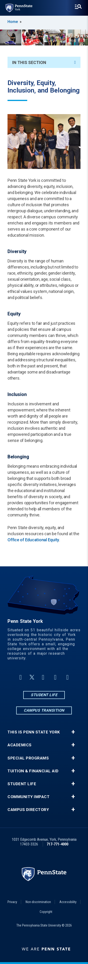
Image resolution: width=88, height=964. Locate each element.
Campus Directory (28, 809)
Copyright (46, 912)
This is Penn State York (34, 732)
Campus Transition (44, 710)
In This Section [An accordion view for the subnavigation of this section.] (44, 62)
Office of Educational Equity (33, 539)
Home (13, 21)
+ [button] (73, 732)
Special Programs (28, 758)
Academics (20, 745)
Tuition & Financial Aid (33, 771)
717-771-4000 (57, 844)
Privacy (12, 902)
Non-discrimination (38, 902)
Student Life (44, 695)
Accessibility (68, 902)
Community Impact (29, 797)
